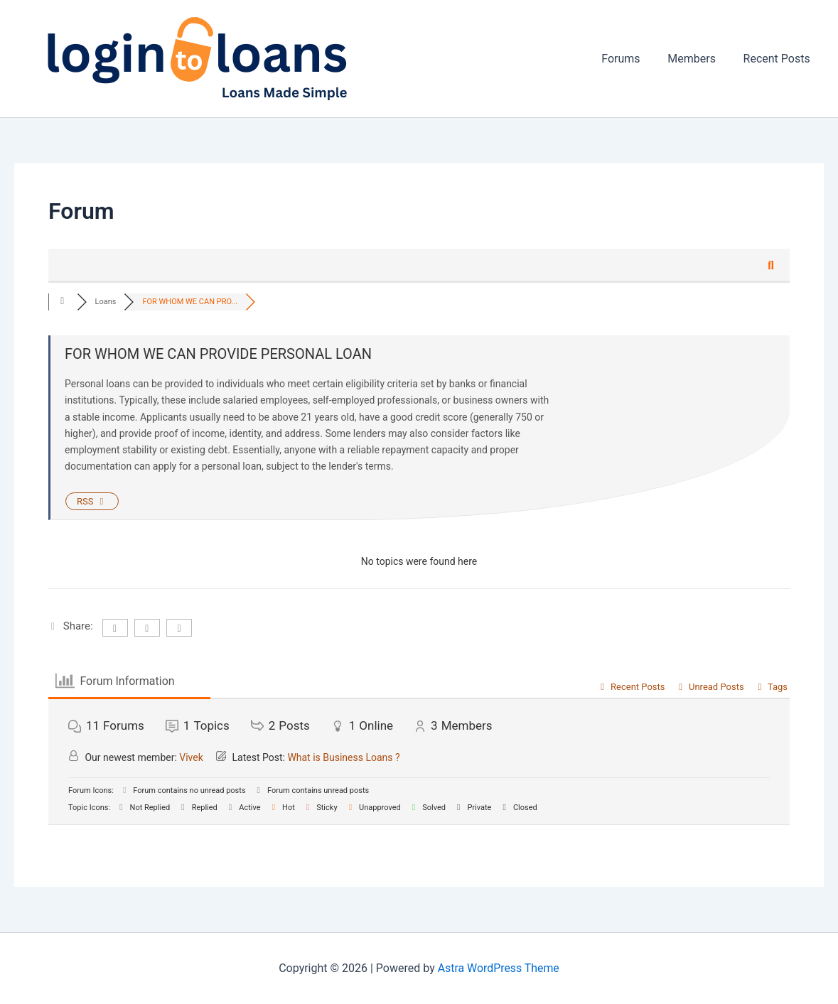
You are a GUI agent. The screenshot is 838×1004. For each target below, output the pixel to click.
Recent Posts (779, 58)
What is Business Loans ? (343, 757)
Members (699, 58)
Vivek (191, 757)
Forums (632, 58)
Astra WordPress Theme (498, 968)
